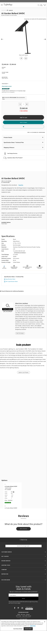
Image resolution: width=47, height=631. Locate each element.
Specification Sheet (10, 279)
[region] (23, 625)
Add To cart (8, 502)
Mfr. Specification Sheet (12, 281)
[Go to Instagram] (22, 608)
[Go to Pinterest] (21, 59)
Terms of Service (14, 603)
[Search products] (38, 5)
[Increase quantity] (27, 104)
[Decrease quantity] (20, 104)
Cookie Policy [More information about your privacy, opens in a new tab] (33, 625)
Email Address (13, 595)
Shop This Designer (20, 333)
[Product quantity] (23, 104)
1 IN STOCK (5, 84)
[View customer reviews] (29, 608)
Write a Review (23, 529)
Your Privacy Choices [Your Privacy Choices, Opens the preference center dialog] (17, 628)
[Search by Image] (41, 5)
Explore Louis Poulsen (23, 372)
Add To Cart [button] (23, 117)
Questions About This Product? (15, 157)
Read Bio (20, 185)
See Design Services (12, 153)
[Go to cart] (44, 5)
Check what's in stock (7, 86)
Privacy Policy (35, 602)
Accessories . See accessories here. (13, 98)
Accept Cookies (28, 628)
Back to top (23, 539)
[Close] (44, 621)
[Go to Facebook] (15, 608)
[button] (2, 5)
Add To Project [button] (23, 122)
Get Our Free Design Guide (23, 546)
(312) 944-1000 (23, 619)
